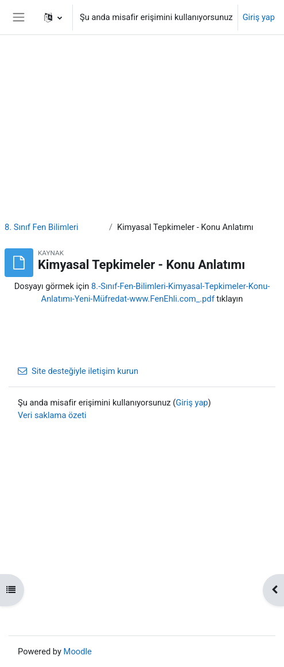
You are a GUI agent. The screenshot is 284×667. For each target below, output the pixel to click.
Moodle (78, 651)
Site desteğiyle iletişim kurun (78, 371)
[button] (53, 17)
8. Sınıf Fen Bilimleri (42, 227)
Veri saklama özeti (52, 415)
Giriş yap (259, 17)
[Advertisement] (142, 80)
